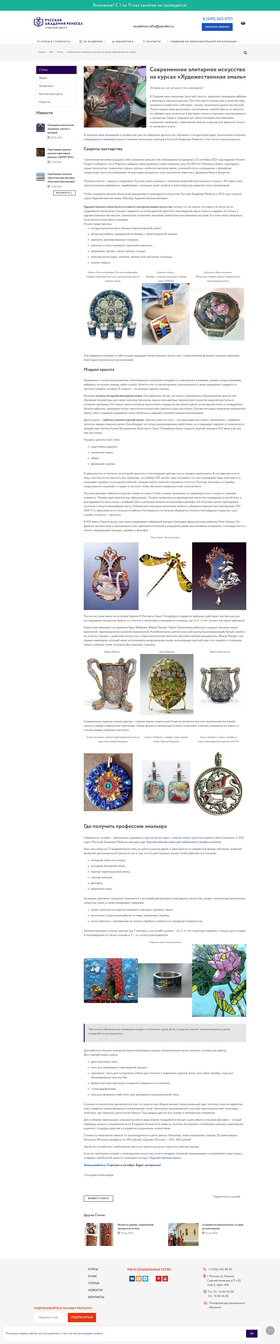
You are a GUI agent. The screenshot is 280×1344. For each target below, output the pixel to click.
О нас (92, 1276)
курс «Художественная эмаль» (161, 1158)
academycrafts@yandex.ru (153, 26)
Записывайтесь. (95, 1165)
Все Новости (64, 192)
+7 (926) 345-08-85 (220, 1269)
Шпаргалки (46, 86)
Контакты (95, 1297)
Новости (44, 102)
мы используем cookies (88, 1333)
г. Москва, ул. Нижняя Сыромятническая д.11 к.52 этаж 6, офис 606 (224, 1280)
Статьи (43, 70)
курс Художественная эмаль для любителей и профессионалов (180, 842)
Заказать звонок (217, 27)
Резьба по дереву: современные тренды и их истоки (136, 1226)
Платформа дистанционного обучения (227, 1305)
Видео (43, 78)
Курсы (93, 1269)
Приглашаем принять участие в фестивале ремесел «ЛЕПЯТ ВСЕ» (61, 153)
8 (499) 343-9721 (218, 19)
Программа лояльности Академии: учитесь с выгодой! (61, 129)
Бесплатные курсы (51, 94)
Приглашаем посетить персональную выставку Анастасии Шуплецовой (61, 177)
